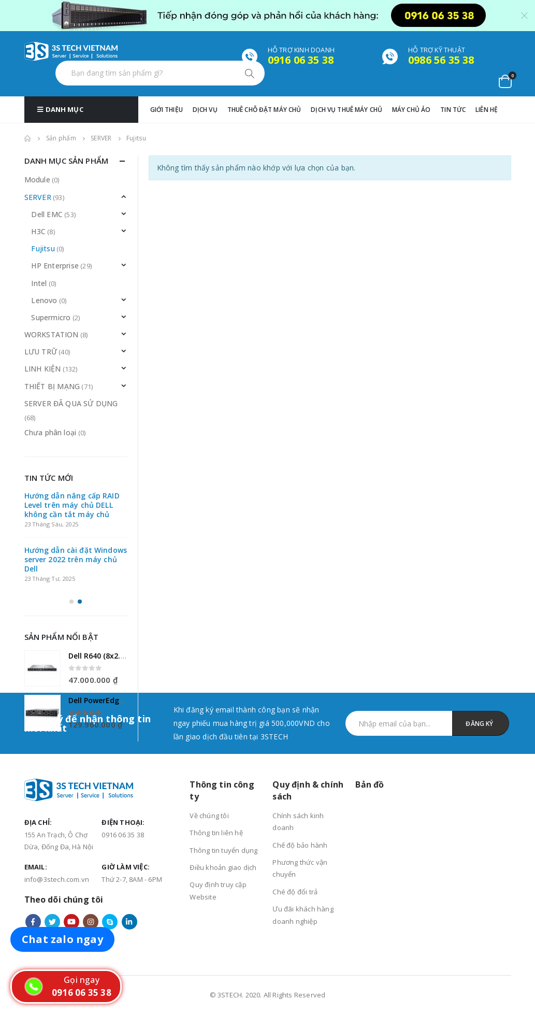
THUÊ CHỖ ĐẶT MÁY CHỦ (264, 109)
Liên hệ (486, 109)
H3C (38, 231)
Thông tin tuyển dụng (223, 850)
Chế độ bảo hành (299, 845)
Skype (110, 922)
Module (37, 179)
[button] (71, 601)
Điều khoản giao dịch (223, 867)
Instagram (90, 922)
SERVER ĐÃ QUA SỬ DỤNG (71, 403)
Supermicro (50, 317)
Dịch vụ (205, 109)
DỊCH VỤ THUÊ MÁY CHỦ (346, 109)
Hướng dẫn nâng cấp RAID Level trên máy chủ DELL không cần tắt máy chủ (72, 505)
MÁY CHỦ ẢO (411, 109)
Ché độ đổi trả (294, 891)
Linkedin (129, 922)
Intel (39, 283)
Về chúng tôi (209, 815)
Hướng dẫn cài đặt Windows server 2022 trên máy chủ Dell (75, 559)
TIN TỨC (453, 109)
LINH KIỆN (42, 369)
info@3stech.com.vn (57, 879)
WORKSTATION (51, 334)
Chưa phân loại (50, 432)
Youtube (71, 922)
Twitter (52, 922)
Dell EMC (47, 214)
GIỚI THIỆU (166, 109)
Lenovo (44, 300)
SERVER (37, 197)
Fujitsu (42, 248)
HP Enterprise (55, 265)
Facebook (33, 922)
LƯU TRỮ (40, 351)
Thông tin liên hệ (216, 832)
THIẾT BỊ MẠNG (52, 386)
